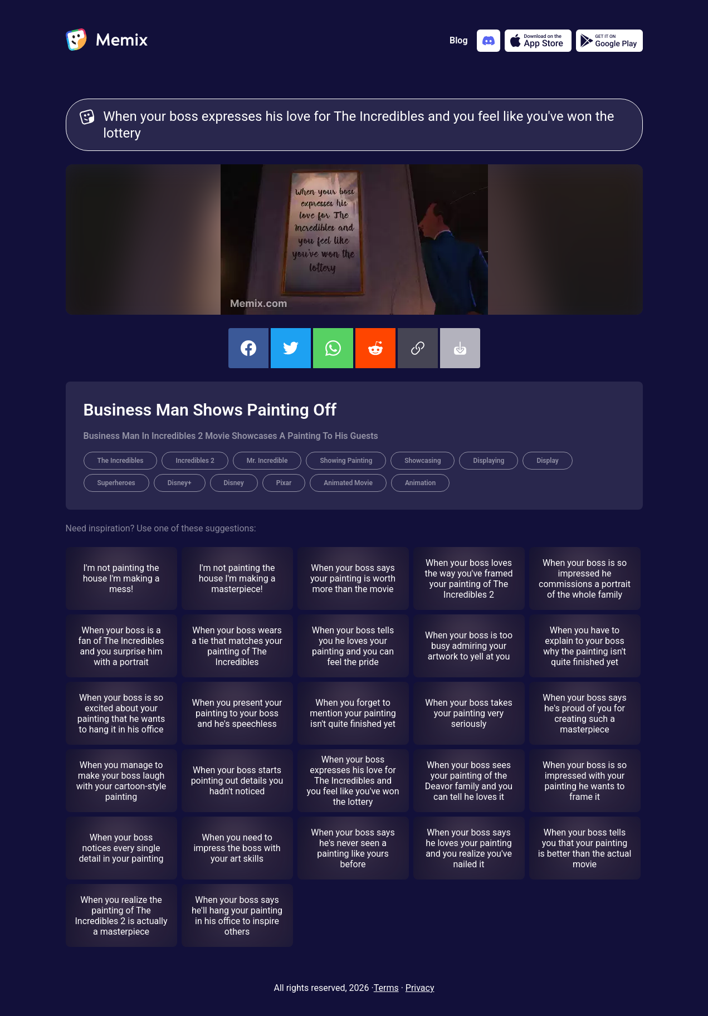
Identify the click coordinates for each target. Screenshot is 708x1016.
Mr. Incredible (267, 461)
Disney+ (180, 483)
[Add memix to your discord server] (488, 41)
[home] (107, 40)
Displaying (488, 461)
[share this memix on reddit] (375, 348)
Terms (386, 988)
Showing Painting (346, 461)
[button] (418, 348)
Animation (420, 483)
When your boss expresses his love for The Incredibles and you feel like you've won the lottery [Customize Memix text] (365, 124)
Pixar (284, 483)
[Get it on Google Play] (609, 41)
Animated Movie (348, 483)
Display (547, 461)
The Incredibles (120, 461)
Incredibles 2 (194, 461)
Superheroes (116, 483)
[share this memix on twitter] (291, 348)
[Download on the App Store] (538, 41)
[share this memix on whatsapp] (333, 348)
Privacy (420, 988)
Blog (458, 40)
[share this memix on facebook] (248, 348)
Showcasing (422, 461)
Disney (234, 483)
